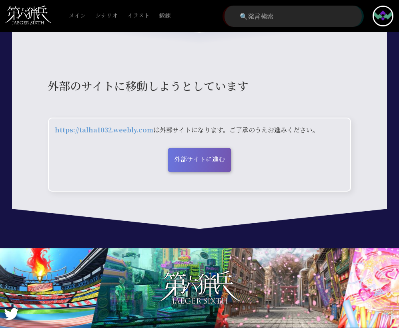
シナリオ (106, 15)
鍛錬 (164, 15)
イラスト (138, 15)
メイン (77, 15)
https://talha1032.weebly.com (104, 129)
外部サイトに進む (199, 159)
